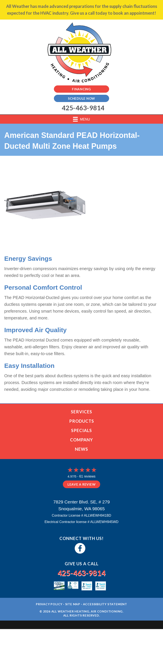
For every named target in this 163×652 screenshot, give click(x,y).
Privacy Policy (49, 604)
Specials (81, 430)
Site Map (72, 604)
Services (81, 411)
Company (81, 439)
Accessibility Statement (105, 604)
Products (81, 421)
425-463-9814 (81, 572)
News (81, 449)
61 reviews (87, 476)
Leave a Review (81, 484)
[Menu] (81, 119)
